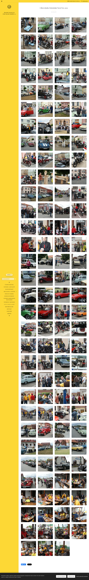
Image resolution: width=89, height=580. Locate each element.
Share (23, 564)
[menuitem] (9, 284)
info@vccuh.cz (85, 1)
